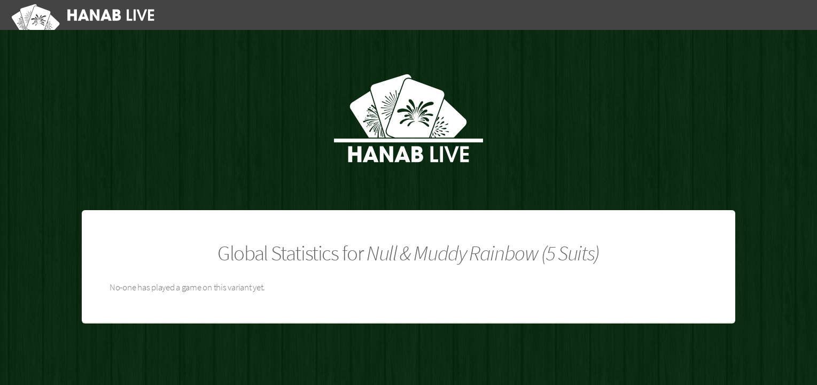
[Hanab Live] (85, 15)
